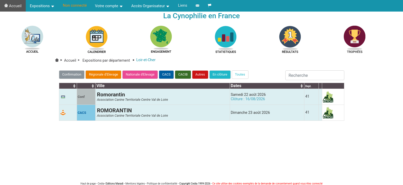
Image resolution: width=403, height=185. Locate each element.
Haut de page (88, 183)
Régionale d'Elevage (103, 74)
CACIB (182, 74)
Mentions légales (135, 183)
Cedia (101, 183)
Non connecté (75, 5)
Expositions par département (109, 60)
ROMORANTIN (114, 110)
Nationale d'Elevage (140, 74)
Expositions (42, 6)
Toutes (240, 74)
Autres (200, 74)
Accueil (13, 6)
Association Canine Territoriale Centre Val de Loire (132, 99)
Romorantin (111, 94)
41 (307, 96)
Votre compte (109, 6)
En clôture (220, 74)
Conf (81, 97)
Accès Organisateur (150, 6)
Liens (182, 5)
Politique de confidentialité (162, 183)
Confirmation (71, 74)
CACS (166, 74)
